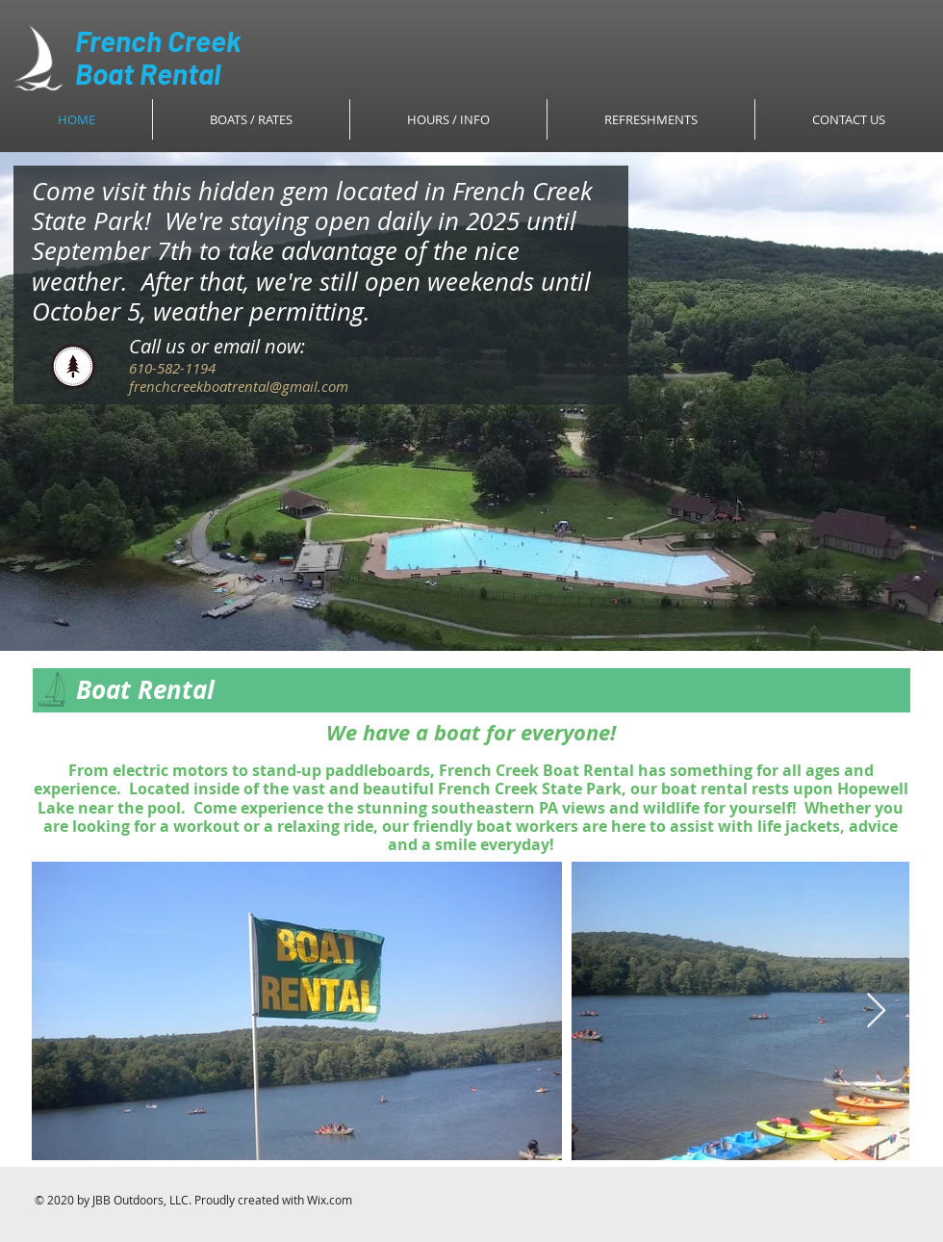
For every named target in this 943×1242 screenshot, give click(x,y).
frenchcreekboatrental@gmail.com (238, 386)
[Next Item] (876, 1011)
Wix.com (329, 1199)
